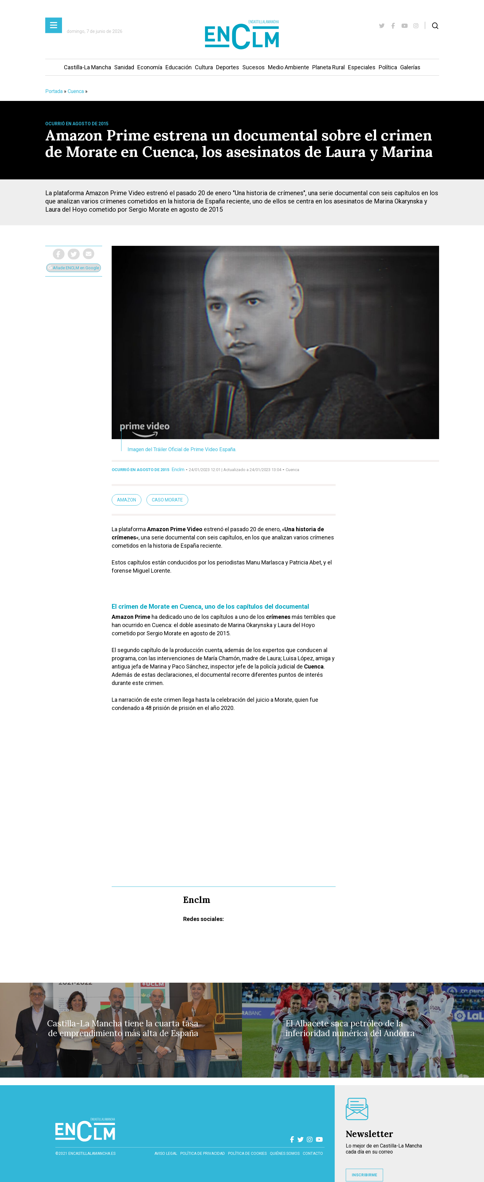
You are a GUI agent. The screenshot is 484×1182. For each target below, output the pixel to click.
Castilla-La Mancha (87, 67)
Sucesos (253, 67)
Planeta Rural (328, 67)
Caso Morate (167, 499)
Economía (149, 67)
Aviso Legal (165, 1153)
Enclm (178, 469)
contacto (313, 1153)
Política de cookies (247, 1153)
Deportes (227, 67)
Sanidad (124, 67)
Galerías (410, 67)
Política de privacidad (202, 1153)
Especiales (361, 67)
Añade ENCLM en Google (73, 267)
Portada (54, 91)
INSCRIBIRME (364, 1175)
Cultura (204, 67)
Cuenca (76, 91)
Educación (178, 67)
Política (388, 67)
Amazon (126, 499)
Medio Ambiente (288, 67)
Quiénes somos (285, 1153)
